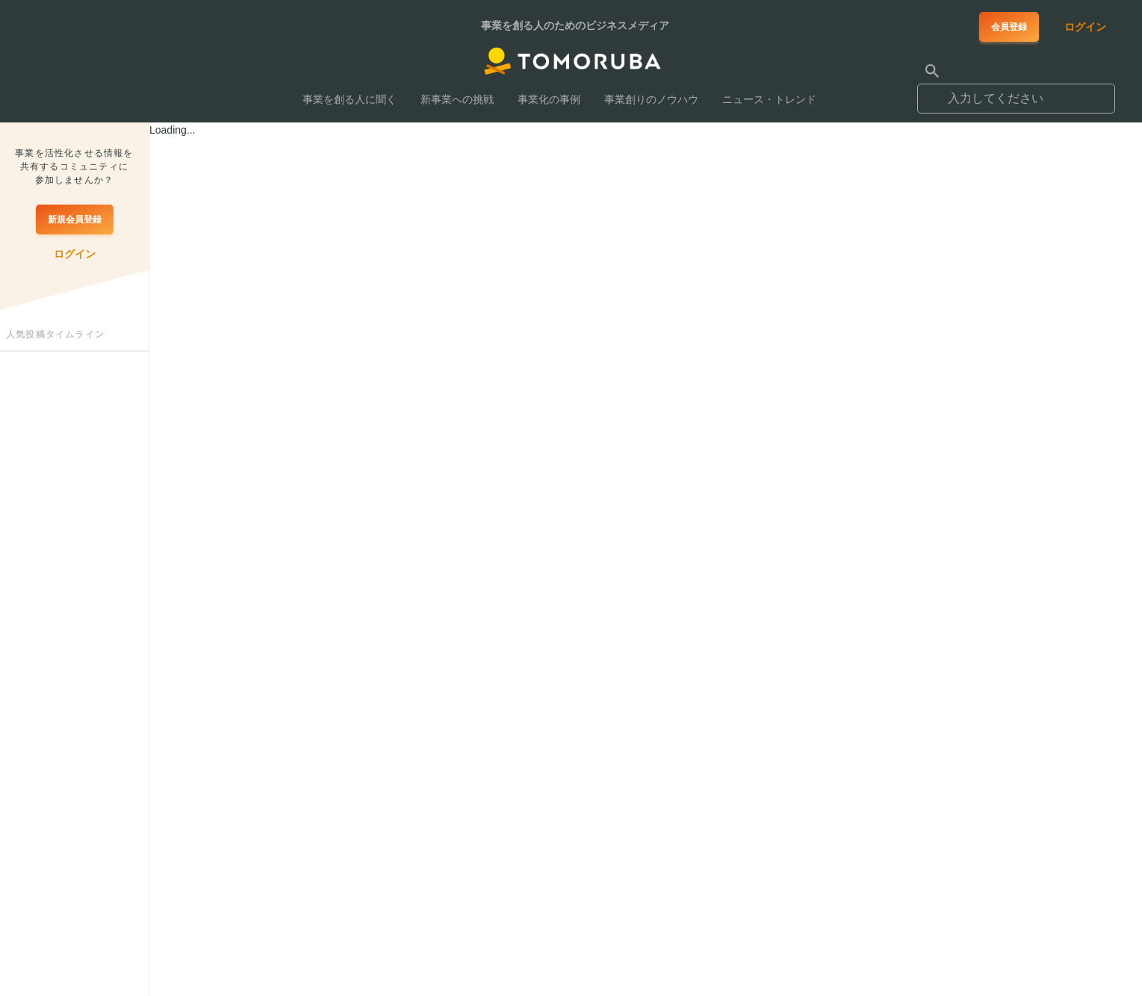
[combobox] (1016, 91)
